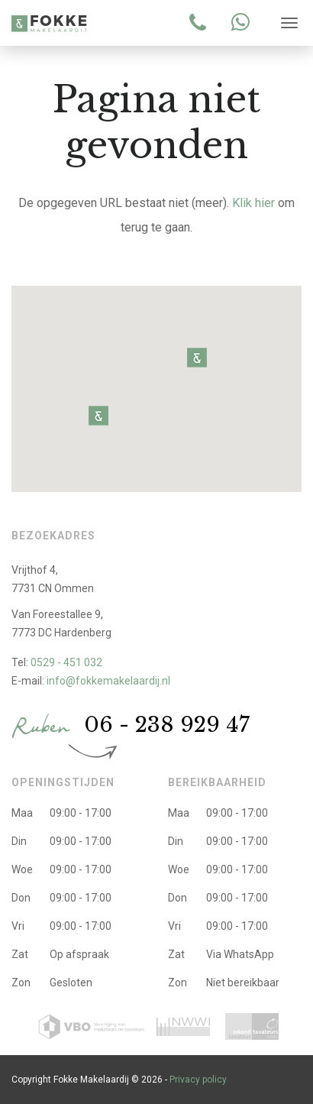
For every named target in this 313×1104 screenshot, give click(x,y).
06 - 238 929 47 (167, 724)
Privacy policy (198, 1079)
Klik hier (253, 203)
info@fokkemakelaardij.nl (108, 681)
